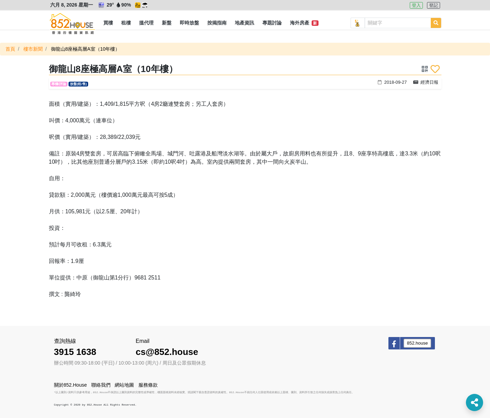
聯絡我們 (101, 385)
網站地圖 (124, 385)
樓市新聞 (33, 49)
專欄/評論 (58, 84)
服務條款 (148, 385)
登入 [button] (416, 5)
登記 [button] (433, 5)
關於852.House (70, 385)
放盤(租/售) (78, 84)
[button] (108, 23)
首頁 (10, 49)
